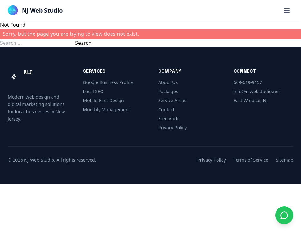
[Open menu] (286, 10)
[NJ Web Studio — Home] (35, 10)
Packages (168, 91)
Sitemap (284, 160)
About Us (168, 82)
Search (83, 42)
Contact (166, 109)
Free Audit (169, 118)
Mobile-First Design (103, 100)
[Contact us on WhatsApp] (284, 215)
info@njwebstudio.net (257, 91)
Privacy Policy (172, 127)
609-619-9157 (248, 82)
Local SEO (93, 91)
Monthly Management (106, 109)
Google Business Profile (108, 82)
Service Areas (172, 100)
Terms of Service (251, 160)
